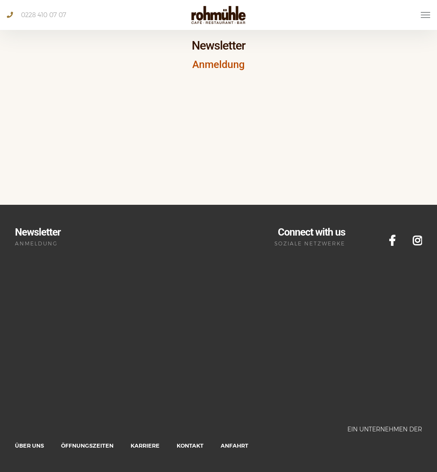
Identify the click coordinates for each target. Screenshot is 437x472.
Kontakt (190, 445)
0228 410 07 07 (36, 15)
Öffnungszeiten (87, 445)
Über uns (29, 445)
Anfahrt (234, 445)
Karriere (145, 445)
